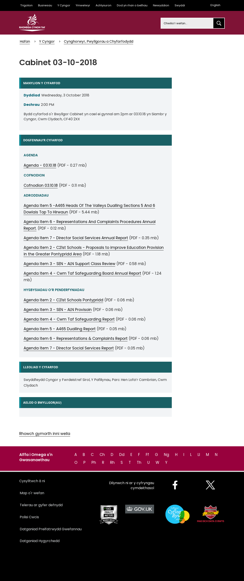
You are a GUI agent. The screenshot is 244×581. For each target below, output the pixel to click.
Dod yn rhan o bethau (132, 5)
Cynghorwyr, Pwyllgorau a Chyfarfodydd (98, 41)
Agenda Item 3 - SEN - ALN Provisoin (58, 309)
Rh (112, 462)
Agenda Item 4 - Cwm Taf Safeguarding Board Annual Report (82, 273)
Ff (147, 454)
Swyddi (180, 5)
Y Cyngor (64, 5)
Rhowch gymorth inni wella (44, 433)
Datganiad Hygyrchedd (40, 540)
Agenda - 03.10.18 (40, 165)
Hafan (25, 41)
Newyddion (161, 5)
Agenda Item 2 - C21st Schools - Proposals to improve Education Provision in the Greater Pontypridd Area (94, 251)
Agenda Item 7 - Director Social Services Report (69, 348)
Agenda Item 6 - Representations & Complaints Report (76, 338)
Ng (166, 454)
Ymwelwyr (83, 5)
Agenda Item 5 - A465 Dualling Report (60, 329)
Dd (122, 454)
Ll (199, 454)
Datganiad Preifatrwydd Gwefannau (51, 529)
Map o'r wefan (32, 493)
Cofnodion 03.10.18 (41, 185)
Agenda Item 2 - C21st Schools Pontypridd (63, 300)
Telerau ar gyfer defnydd (41, 505)
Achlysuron (103, 5)
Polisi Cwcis (29, 517)
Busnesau (45, 5)
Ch (102, 454)
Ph (93, 462)
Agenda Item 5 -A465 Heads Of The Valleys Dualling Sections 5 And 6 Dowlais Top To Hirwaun (89, 209)
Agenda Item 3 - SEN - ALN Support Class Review (69, 263)
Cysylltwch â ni (32, 480)
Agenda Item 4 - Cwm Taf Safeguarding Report (69, 319)
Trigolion (26, 5)
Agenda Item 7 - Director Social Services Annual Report (76, 238)
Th (139, 462)
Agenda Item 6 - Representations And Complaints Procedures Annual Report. (90, 225)
